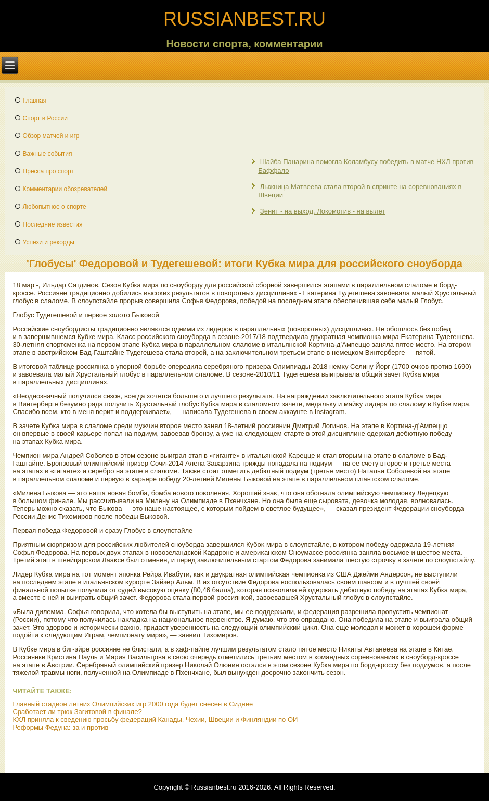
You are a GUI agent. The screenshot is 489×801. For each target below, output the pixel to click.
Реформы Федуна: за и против (60, 727)
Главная (35, 100)
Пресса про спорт (48, 171)
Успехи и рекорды (48, 242)
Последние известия (53, 224)
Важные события (47, 153)
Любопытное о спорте (54, 206)
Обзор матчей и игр (51, 136)
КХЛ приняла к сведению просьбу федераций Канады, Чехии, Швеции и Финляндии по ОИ (155, 719)
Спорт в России (45, 118)
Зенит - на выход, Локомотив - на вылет (322, 211)
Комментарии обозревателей (65, 189)
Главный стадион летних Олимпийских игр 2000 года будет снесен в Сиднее (132, 704)
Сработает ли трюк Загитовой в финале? (76, 712)
